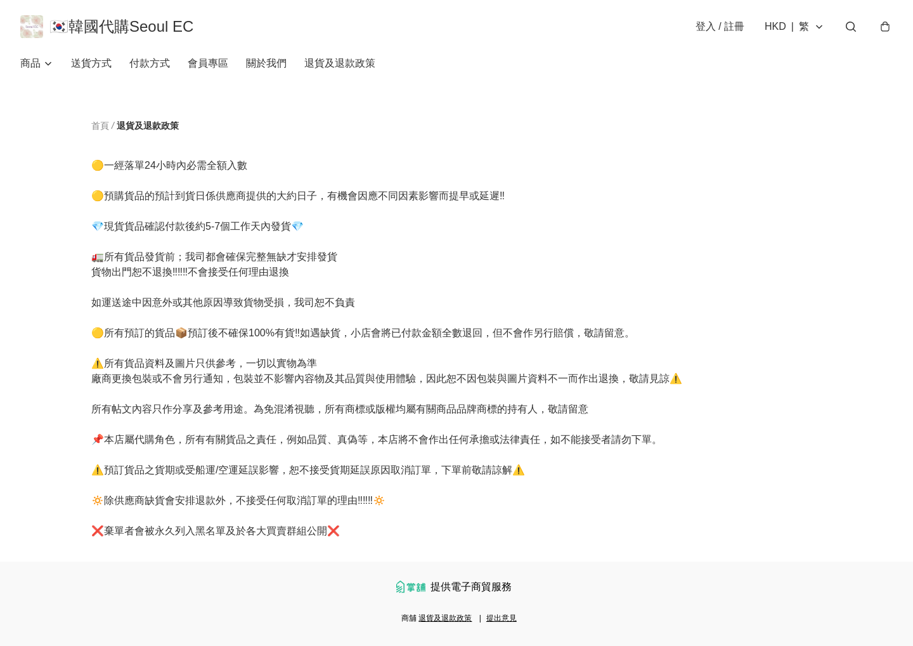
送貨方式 (91, 63)
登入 (720, 26)
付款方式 (149, 63)
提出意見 (501, 618)
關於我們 (266, 63)
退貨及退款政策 (339, 63)
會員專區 (208, 63)
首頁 (100, 126)
